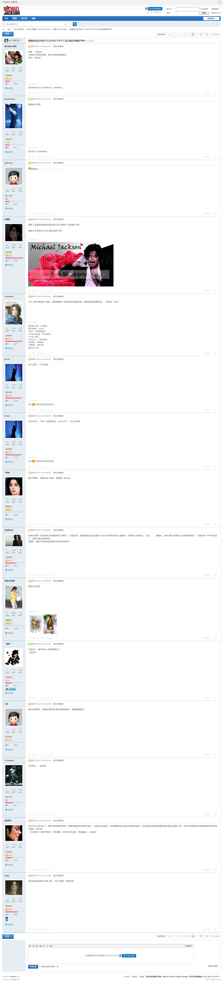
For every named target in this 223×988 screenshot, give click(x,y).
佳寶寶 (7, 219)
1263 (14, 550)
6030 (14, 613)
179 (14, 132)
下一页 (214, 34)
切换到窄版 (219, 2)
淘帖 (34, 18)
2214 (20, 670)
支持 (42, 93)
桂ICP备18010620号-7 (212, 977)
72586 (16, 629)
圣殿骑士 (8, 507)
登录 (106, 956)
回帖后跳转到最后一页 (49, 967)
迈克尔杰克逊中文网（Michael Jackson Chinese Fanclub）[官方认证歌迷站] (174, 977)
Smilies (51, 945)
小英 (6, 704)
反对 (51, 93)
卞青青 (7, 473)
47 (14, 188)
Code (47, 945)
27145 (16, 401)
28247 (16, 344)
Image (36, 945)
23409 (16, 914)
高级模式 (188, 946)
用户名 (169, 9)
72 (14, 670)
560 (14, 730)
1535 (20, 132)
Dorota (7, 359)
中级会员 (8, 139)
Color (33, 945)
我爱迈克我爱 (10, 581)
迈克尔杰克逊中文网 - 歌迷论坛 (3, 29)
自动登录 (203, 9)
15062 (16, 84)
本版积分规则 (212, 966)
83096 (16, 515)
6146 (20, 188)
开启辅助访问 (216, 2)
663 (14, 899)
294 (14, 790)
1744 (14, 245)
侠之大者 (8, 196)
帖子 (66, 24)
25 (7, 245)
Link (40, 945)
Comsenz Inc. (15, 979)
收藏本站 (14, 2)
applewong (8, 163)
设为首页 (6, 2)
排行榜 (24, 18)
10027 (16, 745)
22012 (16, 566)
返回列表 (161, 34)
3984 (14, 499)
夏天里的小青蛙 (10, 46)
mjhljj (7, 876)
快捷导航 (210, 18)
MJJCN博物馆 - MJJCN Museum (38, 29)
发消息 (10, 88)
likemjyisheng (10, 99)
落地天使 (16, 40)
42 (7, 328)
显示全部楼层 (58, 46)
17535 (16, 860)
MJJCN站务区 (19, 29)
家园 (15, 18)
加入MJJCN (216, 13)
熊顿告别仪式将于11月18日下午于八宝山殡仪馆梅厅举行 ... (92, 29)
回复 (33, 93)
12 (7, 499)
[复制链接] (90, 41)
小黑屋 (141, 977)
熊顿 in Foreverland (60, 29)
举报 (215, 93)
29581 (16, 261)
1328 (14, 328)
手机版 (134, 977)
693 (14, 68)
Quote (44, 945)
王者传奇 (8, 75)
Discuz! (13, 977)
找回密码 (215, 9)
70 (7, 613)
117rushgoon (9, 760)
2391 (14, 385)
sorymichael (9, 296)
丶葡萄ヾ (8, 644)
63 (7, 385)
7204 (20, 790)
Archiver (127, 977)
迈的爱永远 (9, 530)
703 (14, 845)
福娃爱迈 (8, 821)
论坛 (6, 18)
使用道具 (206, 93)
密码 (168, 13)
